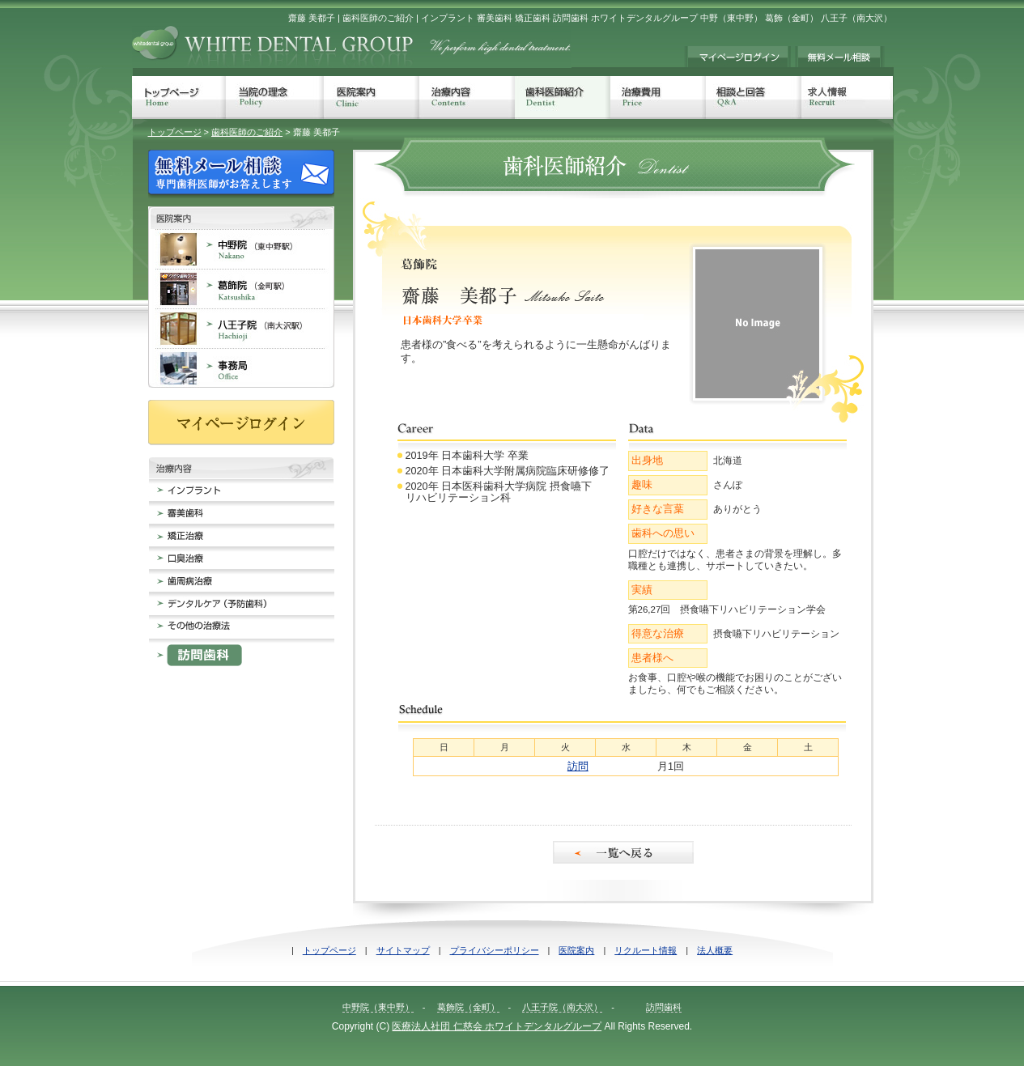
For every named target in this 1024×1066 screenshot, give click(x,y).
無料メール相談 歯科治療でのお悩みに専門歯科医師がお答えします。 (840, 56)
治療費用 (658, 97)
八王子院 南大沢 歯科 (241, 328)
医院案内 (371, 97)
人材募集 (847, 97)
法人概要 (715, 950)
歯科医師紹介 (562, 97)
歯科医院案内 (241, 217)
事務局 (241, 368)
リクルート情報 (645, 950)
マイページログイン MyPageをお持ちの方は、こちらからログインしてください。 (737, 56)
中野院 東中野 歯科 (241, 249)
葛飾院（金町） (468, 1007)
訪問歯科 (664, 1007)
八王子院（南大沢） (562, 1007)
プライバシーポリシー (494, 950)
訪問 (577, 766)
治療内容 (467, 97)
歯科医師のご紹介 (247, 132)
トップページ (179, 97)
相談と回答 (753, 97)
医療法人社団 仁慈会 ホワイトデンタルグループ (496, 1026)
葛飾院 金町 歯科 (241, 288)
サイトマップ (403, 950)
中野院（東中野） (378, 1007)
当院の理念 (275, 97)
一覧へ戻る (624, 852)
